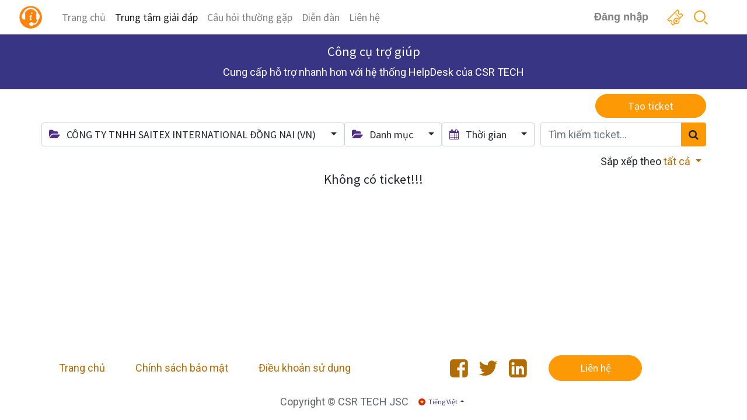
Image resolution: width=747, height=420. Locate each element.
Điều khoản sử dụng (305, 368)
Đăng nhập (621, 17)
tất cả (678, 161)
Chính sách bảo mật (181, 368)
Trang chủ (82, 368)
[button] (192, 134)
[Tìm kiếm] (693, 134)
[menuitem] (83, 17)
